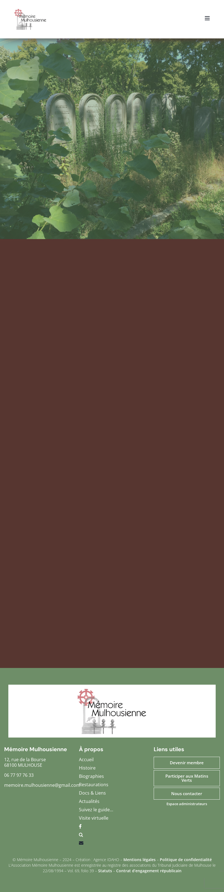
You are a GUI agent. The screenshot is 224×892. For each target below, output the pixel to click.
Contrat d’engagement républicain (148, 870)
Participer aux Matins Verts (186, 778)
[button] (112, 836)
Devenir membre (187, 762)
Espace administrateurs (186, 803)
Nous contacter (186, 793)
